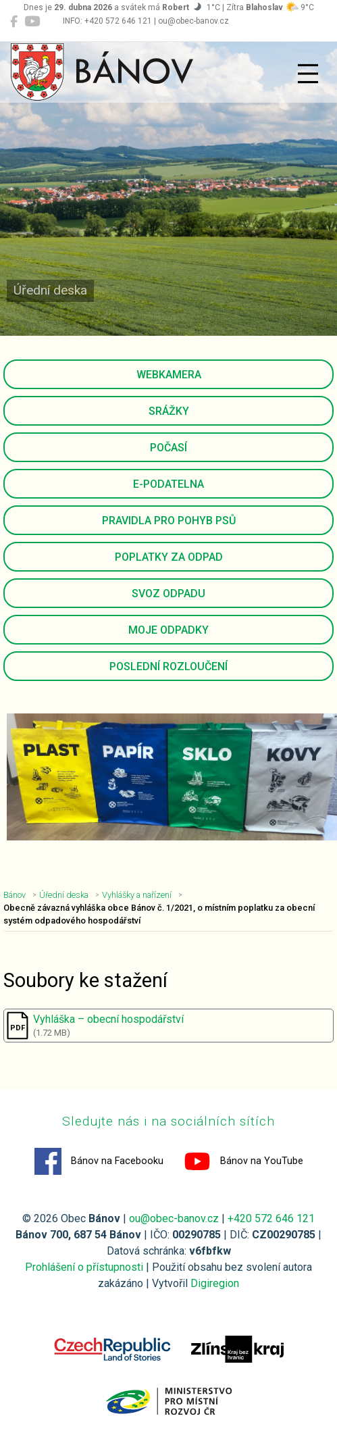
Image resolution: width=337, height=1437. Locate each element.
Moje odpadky (168, 630)
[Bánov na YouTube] (32, 22)
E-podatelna (168, 484)
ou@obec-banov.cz (174, 1218)
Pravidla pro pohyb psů (169, 520)
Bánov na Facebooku (98, 1161)
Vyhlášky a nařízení (137, 895)
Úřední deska (63, 895)
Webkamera (168, 374)
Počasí (168, 447)
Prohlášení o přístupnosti (84, 1267)
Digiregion (214, 1283)
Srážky (169, 411)
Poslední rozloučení (168, 666)
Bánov (14, 895)
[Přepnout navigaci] (308, 73)
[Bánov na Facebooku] (14, 22)
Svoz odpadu (168, 593)
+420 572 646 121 (271, 1218)
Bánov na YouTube (243, 1161)
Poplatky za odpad (169, 557)
